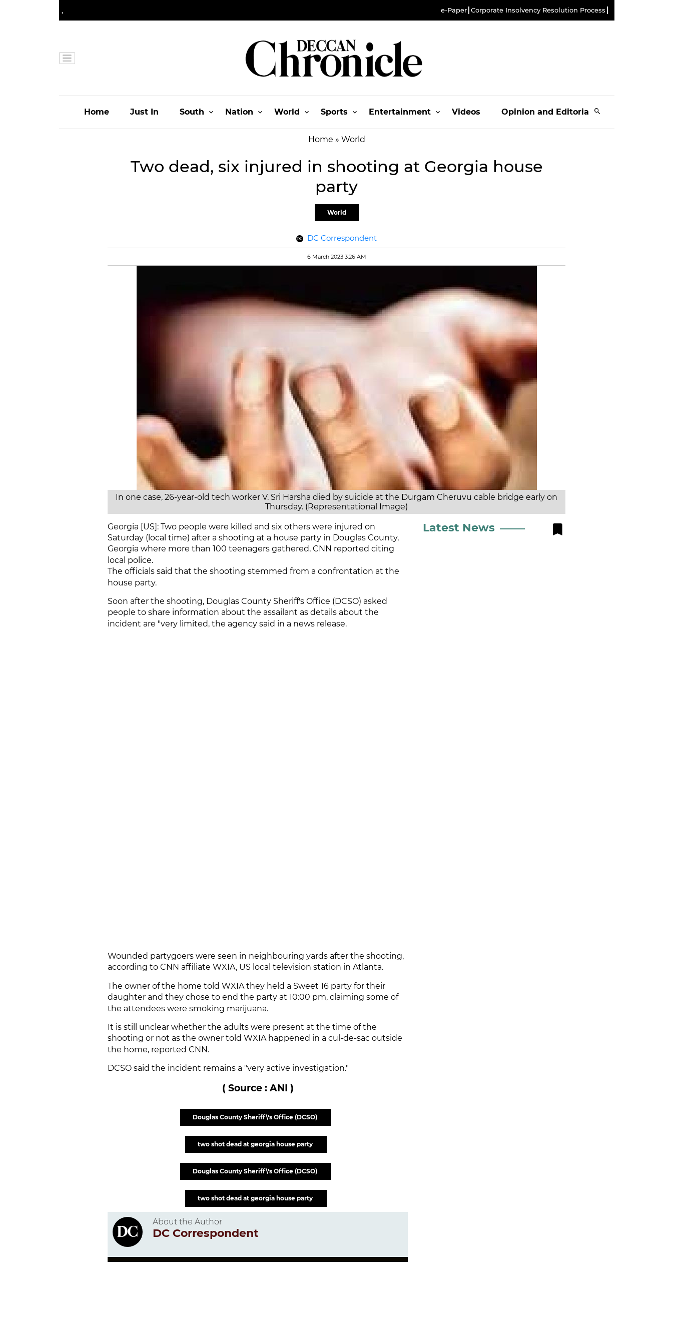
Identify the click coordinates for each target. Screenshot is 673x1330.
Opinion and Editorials (548, 112)
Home (96, 112)
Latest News (459, 527)
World (287, 112)
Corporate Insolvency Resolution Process (538, 10)
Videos (466, 112)
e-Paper (454, 10)
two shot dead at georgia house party (256, 1144)
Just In (144, 112)
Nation (239, 112)
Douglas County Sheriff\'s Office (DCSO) (256, 1117)
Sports (334, 112)
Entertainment (400, 112)
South (192, 112)
